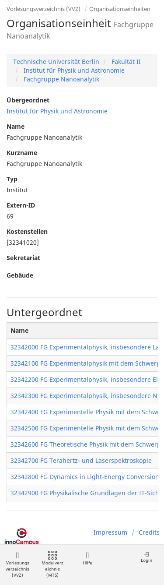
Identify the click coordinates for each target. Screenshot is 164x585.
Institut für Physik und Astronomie (73, 70)
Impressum (110, 532)
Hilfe (87, 558)
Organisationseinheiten (119, 9)
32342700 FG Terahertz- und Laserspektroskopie (81, 460)
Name (15, 126)
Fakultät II (125, 61)
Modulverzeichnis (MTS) (52, 564)
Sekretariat (23, 258)
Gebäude (20, 275)
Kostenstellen (27, 231)
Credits (149, 532)
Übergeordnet (28, 100)
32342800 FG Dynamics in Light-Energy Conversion (84, 476)
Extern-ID (21, 205)
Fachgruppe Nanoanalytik (60, 79)
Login (146, 557)
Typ (12, 179)
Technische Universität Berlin (56, 61)
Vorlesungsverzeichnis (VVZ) (43, 9)
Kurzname (22, 152)
